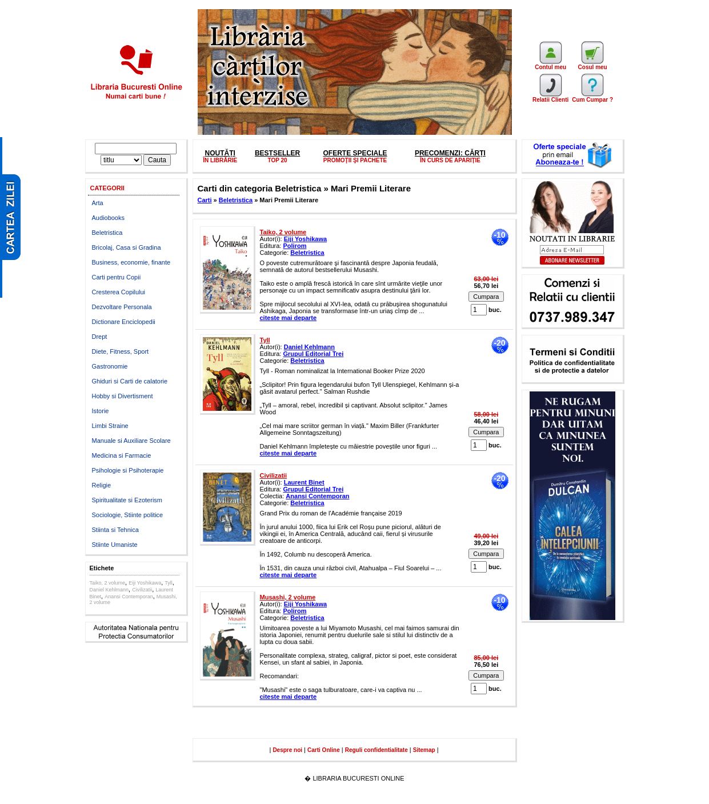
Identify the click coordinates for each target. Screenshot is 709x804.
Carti (205, 200)
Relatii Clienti (550, 97)
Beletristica (107, 232)
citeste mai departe (288, 317)
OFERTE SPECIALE (355, 153)
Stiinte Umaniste (115, 544)
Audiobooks (108, 217)
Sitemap (424, 750)
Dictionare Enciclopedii (123, 321)
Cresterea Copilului (119, 292)
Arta (97, 202)
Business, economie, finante (131, 262)
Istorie (100, 410)
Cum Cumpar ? (592, 97)
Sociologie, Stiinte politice (127, 514)
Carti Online (323, 750)
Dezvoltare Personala (122, 306)
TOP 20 (277, 160)
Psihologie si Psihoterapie (128, 470)
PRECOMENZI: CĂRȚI (450, 153)
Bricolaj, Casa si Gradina (126, 247)
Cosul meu (592, 64)
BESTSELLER (277, 153)
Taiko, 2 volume (108, 583)
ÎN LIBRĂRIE (220, 160)
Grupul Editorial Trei (313, 353)
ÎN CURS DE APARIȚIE (450, 160)
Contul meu (550, 64)
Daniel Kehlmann (109, 590)
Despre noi (287, 750)
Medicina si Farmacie (121, 455)
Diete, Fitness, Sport (120, 351)
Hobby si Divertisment (122, 396)
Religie (101, 485)
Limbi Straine (110, 425)
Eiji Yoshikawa (145, 583)
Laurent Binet (304, 482)
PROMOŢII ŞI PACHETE (355, 160)
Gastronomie (110, 366)
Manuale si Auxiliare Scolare (131, 440)
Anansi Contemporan (129, 596)
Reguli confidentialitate (376, 750)
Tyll (169, 583)
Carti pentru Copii (116, 277)
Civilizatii (142, 590)
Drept (99, 336)
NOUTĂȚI (220, 153)
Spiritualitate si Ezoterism (127, 500)
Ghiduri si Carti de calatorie (130, 381)
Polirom (294, 245)
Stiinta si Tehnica (115, 529)
